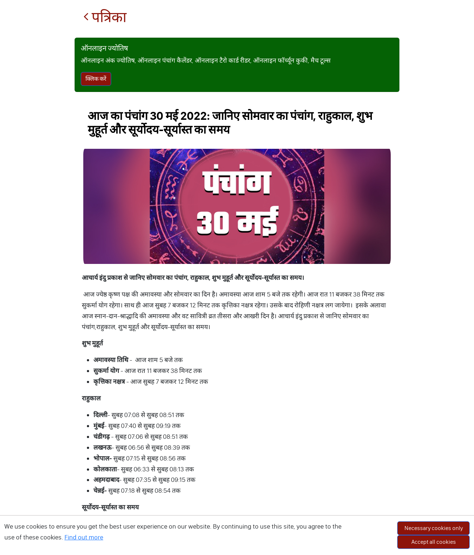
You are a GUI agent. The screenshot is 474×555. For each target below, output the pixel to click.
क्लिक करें (95, 78)
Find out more (83, 537)
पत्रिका (104, 17)
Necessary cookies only (433, 528)
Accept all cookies (433, 541)
